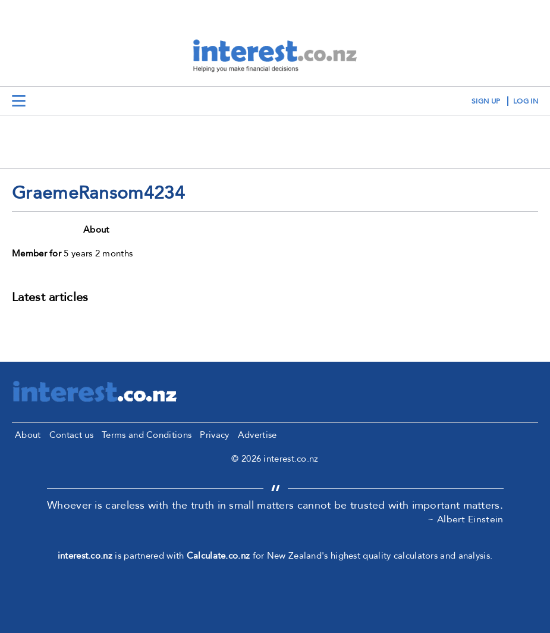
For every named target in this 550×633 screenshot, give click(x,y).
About (28, 435)
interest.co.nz (85, 556)
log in (525, 101)
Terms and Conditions (146, 435)
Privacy (214, 435)
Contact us (71, 435)
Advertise (257, 435)
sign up (486, 101)
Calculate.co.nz (218, 556)
